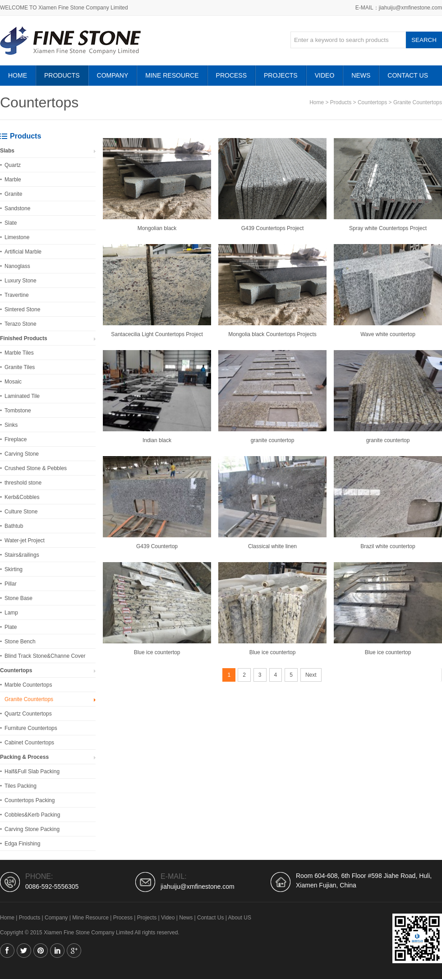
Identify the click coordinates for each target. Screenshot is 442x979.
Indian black (157, 440)
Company (113, 75)
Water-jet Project (25, 540)
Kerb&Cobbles (22, 497)
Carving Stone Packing (32, 829)
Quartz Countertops (28, 714)
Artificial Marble (23, 252)
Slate (11, 223)
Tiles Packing (21, 786)
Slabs (7, 151)
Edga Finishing (22, 843)
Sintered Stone (22, 309)
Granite (13, 194)
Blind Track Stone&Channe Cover (45, 656)
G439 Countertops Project (272, 228)
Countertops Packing (30, 800)
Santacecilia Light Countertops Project (157, 334)
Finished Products (23, 338)
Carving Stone (22, 454)
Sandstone (17, 208)
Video (325, 75)
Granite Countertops (417, 102)
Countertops (372, 102)
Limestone (17, 237)
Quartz (13, 165)
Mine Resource (171, 75)
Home (316, 102)
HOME (17, 75)
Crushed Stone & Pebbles (36, 468)
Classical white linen (272, 546)
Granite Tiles (20, 367)
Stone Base (18, 598)
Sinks (11, 425)
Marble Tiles (19, 353)
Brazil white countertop (387, 546)
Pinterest (40, 950)
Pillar (11, 584)
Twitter (24, 950)
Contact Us (407, 75)
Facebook (7, 950)
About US (239, 917)
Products (62, 75)
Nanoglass (17, 266)
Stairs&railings (22, 555)
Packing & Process (24, 757)
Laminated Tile (22, 396)
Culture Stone (21, 511)
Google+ (74, 950)
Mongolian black (157, 228)
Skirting (14, 569)
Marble (13, 179)
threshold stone (23, 483)
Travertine (17, 295)
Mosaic (13, 382)
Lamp (11, 613)
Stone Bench (20, 641)
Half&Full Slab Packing (32, 771)
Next (311, 675)
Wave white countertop (387, 334)
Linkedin (57, 950)
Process (231, 75)
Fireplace (16, 439)
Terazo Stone (21, 324)
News (360, 75)
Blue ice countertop (157, 652)
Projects (281, 75)
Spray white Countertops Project (388, 228)
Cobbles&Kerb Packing (32, 815)
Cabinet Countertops (29, 742)
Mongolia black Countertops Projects (272, 334)
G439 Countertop (157, 546)
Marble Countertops (28, 685)
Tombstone (18, 410)
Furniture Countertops (31, 728)
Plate (11, 627)
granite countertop (273, 440)
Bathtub (14, 526)
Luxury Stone (21, 280)
